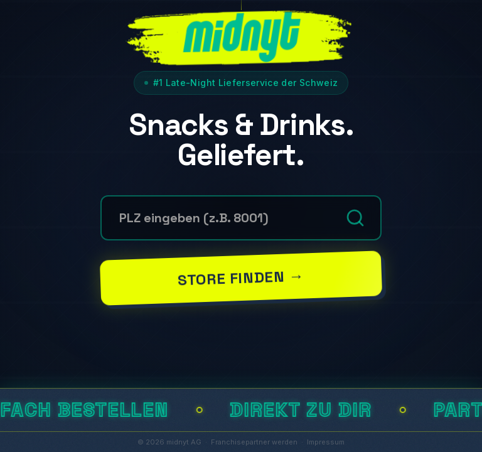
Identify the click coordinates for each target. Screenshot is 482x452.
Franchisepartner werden (254, 442)
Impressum (326, 442)
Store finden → (241, 277)
